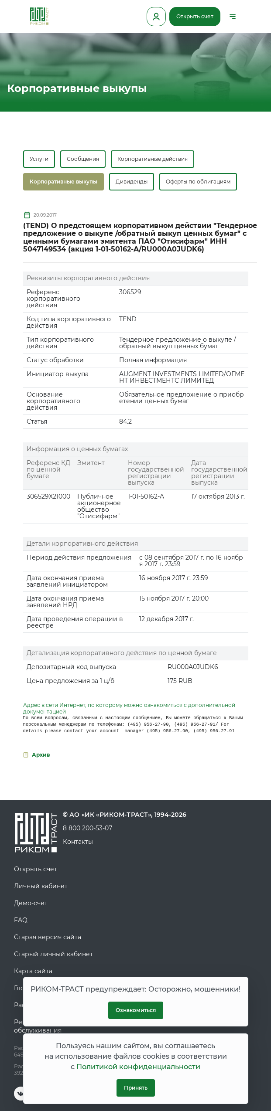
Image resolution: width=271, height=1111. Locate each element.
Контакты (78, 842)
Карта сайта (33, 971)
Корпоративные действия (152, 159)
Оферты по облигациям (198, 181)
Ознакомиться (136, 1010)
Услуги (39, 159)
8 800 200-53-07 (87, 828)
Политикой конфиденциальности (138, 1067)
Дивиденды (132, 181)
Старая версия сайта (47, 937)
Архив (41, 754)
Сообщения (83, 159)
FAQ (20, 920)
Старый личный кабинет (53, 954)
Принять (136, 1087)
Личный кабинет (41, 886)
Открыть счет (194, 16)
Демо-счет (31, 903)
